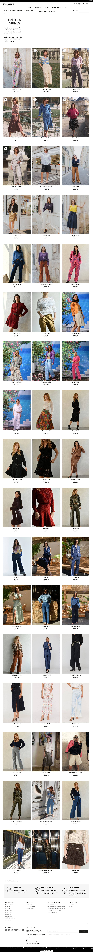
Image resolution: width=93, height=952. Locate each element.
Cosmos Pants (46, 383)
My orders (7, 910)
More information (48, 950)
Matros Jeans (17, 286)
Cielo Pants (75, 725)
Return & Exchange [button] (47, 889)
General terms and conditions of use (56, 910)
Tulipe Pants (17, 432)
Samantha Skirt (46, 139)
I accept (42, 950)
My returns (7, 908)
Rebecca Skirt (16, 139)
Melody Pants (16, 90)
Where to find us (30, 910)
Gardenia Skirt (16, 383)
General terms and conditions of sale (56, 908)
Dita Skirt (46, 579)
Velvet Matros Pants (46, 286)
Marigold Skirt (75, 335)
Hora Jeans (16, 872)
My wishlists (8, 921)
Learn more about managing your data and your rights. (59, 935)
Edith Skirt (17, 335)
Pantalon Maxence (76, 676)
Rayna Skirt (75, 139)
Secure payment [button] (74, 889)
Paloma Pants (16, 188)
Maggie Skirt (76, 237)
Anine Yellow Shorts (75, 774)
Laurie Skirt (46, 481)
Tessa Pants (46, 237)
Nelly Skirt (75, 432)
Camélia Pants (17, 676)
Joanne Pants (16, 579)
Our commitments (30, 908)
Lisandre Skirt (16, 628)
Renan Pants (75, 628)
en (87, 4)
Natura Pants (46, 725)
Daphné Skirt (75, 481)
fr (83, 4)
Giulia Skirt (16, 725)
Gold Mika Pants (17, 823)
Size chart (71, 908)
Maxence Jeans (75, 823)
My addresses (8, 914)
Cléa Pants (75, 530)
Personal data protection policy (55, 912)
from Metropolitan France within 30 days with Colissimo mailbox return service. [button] (49, 894)
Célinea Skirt (17, 237)
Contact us (71, 906)
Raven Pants (76, 90)
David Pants (76, 286)
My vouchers (8, 916)
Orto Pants (75, 579)
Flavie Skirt (46, 774)
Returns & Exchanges (53, 914)
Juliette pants (46, 676)
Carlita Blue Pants (46, 823)
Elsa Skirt (46, 530)
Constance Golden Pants (46, 872)
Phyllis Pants (46, 335)
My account (9, 904)
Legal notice (50, 906)
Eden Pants (75, 383)
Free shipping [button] (17, 889)
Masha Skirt (75, 872)
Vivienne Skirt (46, 432)
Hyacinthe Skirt (17, 481)
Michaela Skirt (46, 90)
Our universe (29, 906)
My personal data (9, 906)
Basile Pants (46, 628)
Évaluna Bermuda (46, 188)
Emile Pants (17, 774)
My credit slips (8, 912)
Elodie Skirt (16, 530)
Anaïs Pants (75, 188)
